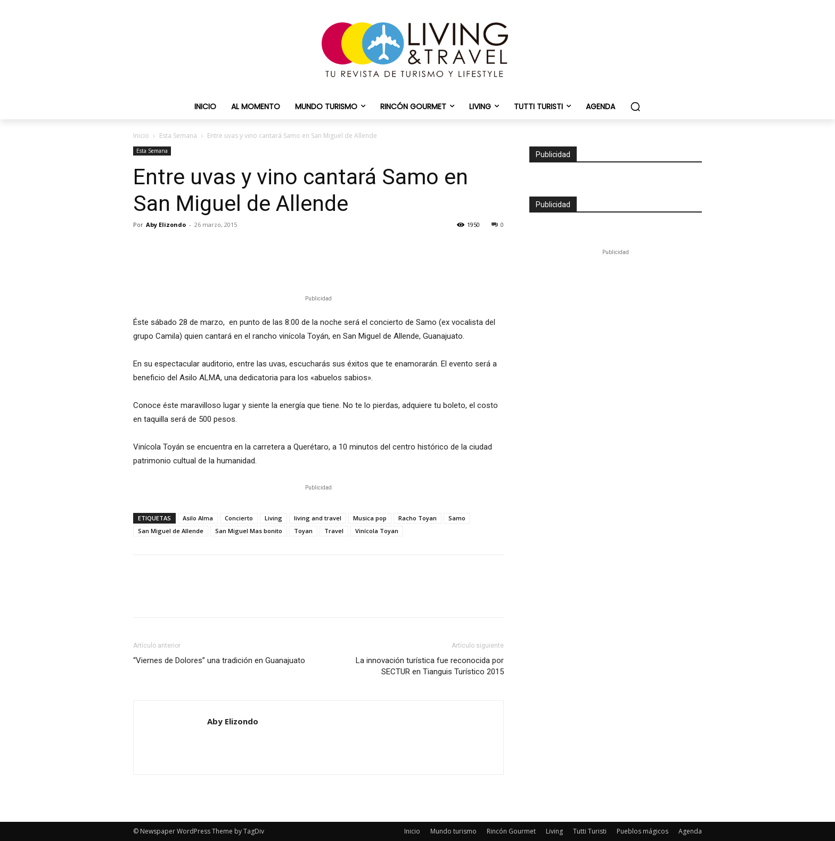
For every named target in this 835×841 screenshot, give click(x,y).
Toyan (303, 531)
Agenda (690, 831)
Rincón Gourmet (511, 831)
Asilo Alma (198, 518)
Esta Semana (178, 135)
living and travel (317, 518)
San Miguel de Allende (170, 531)
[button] (635, 106)
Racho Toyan (417, 518)
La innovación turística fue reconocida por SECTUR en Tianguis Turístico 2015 (430, 666)
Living (273, 518)
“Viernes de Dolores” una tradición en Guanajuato (219, 660)
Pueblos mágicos (642, 831)
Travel (333, 531)
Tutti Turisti (590, 831)
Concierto (239, 518)
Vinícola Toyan (376, 531)
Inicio (141, 135)
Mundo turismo (453, 831)
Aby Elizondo (166, 224)
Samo (456, 518)
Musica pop (370, 518)
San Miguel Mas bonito (248, 531)
